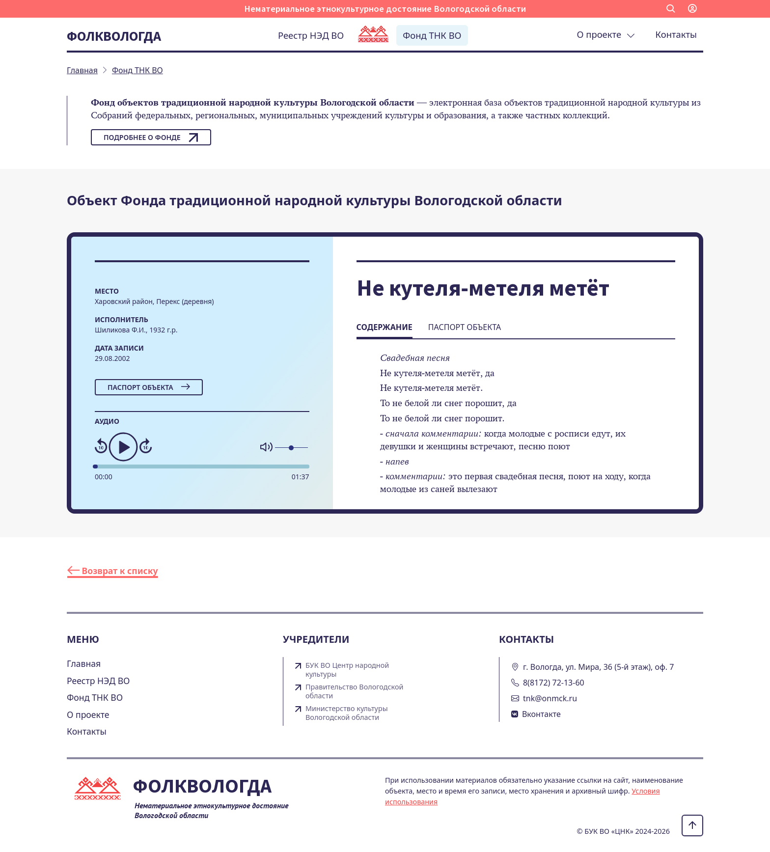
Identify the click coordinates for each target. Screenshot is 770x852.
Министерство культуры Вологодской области (346, 713)
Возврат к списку (112, 571)
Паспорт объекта (149, 387)
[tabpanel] (516, 430)
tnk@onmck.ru (550, 698)
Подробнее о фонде (151, 137)
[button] (671, 9)
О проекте (606, 34)
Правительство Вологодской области (354, 691)
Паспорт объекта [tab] (464, 327)
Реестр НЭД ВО (311, 35)
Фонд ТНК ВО (432, 35)
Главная (84, 663)
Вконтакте (541, 714)
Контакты (676, 34)
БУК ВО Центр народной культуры (347, 670)
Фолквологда (114, 36)
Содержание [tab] (384, 327)
